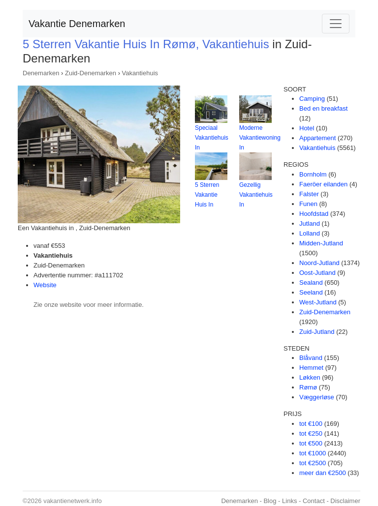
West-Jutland (318, 302)
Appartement (317, 138)
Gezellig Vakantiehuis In (256, 194)
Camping (312, 98)
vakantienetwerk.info (72, 501)
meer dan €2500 (322, 472)
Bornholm (313, 174)
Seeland (311, 292)
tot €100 (310, 423)
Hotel (306, 128)
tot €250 (310, 433)
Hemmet (311, 367)
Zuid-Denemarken (90, 73)
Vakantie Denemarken (77, 23)
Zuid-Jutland (317, 331)
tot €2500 (312, 463)
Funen (308, 204)
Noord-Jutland (319, 263)
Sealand (311, 282)
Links (289, 501)
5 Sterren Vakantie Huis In (207, 194)
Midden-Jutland (321, 243)
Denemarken (41, 73)
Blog (269, 501)
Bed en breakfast (323, 108)
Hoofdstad (313, 213)
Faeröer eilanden (323, 184)
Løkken (309, 377)
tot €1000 (312, 453)
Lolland (309, 233)
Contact (314, 501)
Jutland (309, 223)
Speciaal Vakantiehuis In (211, 137)
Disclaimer (345, 501)
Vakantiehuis (140, 73)
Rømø (308, 387)
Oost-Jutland (317, 272)
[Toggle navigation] (335, 23)
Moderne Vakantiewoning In (260, 137)
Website (45, 285)
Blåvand (310, 357)
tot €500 (310, 443)
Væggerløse (316, 397)
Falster (309, 194)
